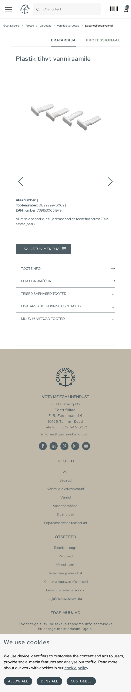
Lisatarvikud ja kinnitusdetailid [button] (68, 306)
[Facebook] (43, 446)
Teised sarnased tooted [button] (68, 293)
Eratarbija (63, 40)
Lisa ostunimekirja (43, 249)
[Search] (38, 9)
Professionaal (103, 40)
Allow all (18, 681)
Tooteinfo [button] (68, 268)
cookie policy (76, 668)
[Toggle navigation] (8, 9)
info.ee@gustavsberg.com (65, 434)
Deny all (49, 681)
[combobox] (72, 9)
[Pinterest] (64, 446)
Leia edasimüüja (68, 281)
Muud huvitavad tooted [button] (68, 318)
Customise (81, 681)
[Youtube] (86, 446)
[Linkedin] (54, 446)
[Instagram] (75, 446)
